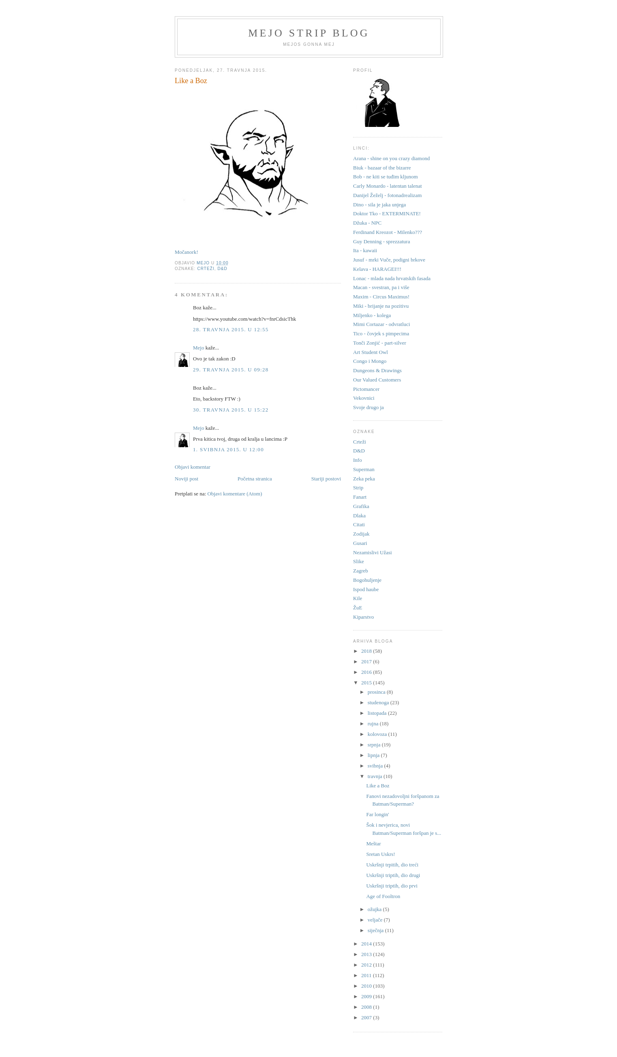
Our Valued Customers (377, 380)
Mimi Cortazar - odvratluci (381, 324)
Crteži (205, 268)
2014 (367, 944)
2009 (367, 996)
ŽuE (357, 608)
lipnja (374, 755)
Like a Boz (377, 786)
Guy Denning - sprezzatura (381, 241)
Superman (364, 469)
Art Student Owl (370, 352)
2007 (367, 1017)
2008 (367, 1007)
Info (357, 460)
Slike (358, 561)
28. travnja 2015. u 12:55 (231, 329)
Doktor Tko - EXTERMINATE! (387, 213)
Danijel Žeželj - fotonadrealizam (387, 195)
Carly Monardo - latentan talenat (387, 186)
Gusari (360, 543)
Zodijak (361, 534)
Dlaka (359, 515)
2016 (367, 672)
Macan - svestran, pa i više (381, 287)
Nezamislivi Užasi (372, 552)
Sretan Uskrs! (380, 854)
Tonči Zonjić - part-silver (379, 343)
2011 (367, 975)
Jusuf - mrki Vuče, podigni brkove (389, 260)
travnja (375, 776)
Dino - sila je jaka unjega (379, 205)
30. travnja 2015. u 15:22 (231, 410)
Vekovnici (364, 398)
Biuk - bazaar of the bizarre (382, 168)
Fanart (359, 497)
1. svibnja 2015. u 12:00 (228, 449)
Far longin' (377, 814)
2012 (367, 965)
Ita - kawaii (365, 250)
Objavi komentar (192, 467)
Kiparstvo (363, 617)
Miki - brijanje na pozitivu (381, 306)
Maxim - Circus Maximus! (381, 297)
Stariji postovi (326, 479)
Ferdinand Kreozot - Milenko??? (387, 232)
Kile (357, 598)
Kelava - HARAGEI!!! (377, 269)
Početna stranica (255, 479)
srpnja (375, 745)
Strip (358, 488)
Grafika (361, 506)
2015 (367, 683)
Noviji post (186, 479)
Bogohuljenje (367, 580)
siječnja (376, 930)
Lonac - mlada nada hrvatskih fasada (392, 278)
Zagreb (360, 571)
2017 (367, 661)
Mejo (198, 348)
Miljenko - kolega (372, 315)
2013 (367, 954)
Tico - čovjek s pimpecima (381, 333)
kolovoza (378, 734)
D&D (222, 268)
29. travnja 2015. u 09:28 (231, 370)
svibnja (376, 766)
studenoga (379, 702)
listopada (378, 713)
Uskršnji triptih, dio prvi (391, 886)
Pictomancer (366, 389)
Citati (359, 524)
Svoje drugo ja (368, 407)
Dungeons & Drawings (377, 370)
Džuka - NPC (367, 223)
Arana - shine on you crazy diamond (391, 158)
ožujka (375, 909)
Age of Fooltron (383, 896)
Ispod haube (366, 589)
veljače (376, 920)
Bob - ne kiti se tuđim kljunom (385, 177)
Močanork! (186, 252)
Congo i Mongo (369, 361)
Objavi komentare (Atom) (235, 494)
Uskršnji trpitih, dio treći (392, 865)
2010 (367, 986)
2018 (367, 651)
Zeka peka (364, 479)
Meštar (373, 843)
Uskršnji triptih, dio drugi (393, 875)
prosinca (377, 692)
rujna (374, 723)
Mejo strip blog (309, 33)
